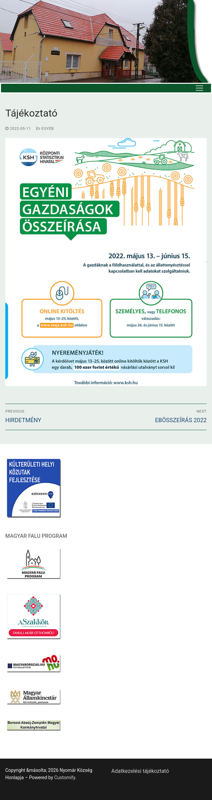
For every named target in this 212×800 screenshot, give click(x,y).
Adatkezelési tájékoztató (140, 771)
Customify (64, 777)
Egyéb (45, 128)
